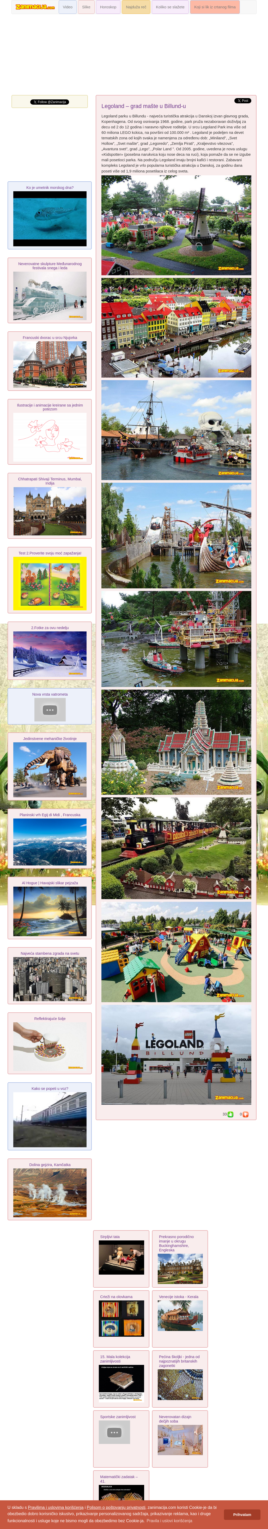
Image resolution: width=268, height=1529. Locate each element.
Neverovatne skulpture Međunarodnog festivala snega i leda (50, 266)
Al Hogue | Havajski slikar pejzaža (50, 883)
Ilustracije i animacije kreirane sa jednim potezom (50, 407)
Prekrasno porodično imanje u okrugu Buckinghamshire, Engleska (176, 1243)
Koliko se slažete (170, 7)
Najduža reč (136, 7)
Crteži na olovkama (116, 1297)
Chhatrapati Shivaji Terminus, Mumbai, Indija (50, 481)
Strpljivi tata (110, 1237)
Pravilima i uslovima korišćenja (55, 1507)
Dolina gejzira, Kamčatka (50, 1165)
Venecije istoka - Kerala (178, 1297)
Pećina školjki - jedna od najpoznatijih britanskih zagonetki (179, 1361)
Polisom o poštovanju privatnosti (116, 1507)
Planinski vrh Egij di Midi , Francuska (50, 815)
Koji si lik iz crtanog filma (215, 7)
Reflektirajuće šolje (50, 1019)
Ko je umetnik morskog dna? (50, 188)
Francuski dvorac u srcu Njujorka (50, 338)
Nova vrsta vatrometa (50, 694)
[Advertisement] (134, 55)
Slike (86, 7)
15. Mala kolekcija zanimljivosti (115, 1359)
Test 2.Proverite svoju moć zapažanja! (50, 553)
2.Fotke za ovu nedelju (50, 628)
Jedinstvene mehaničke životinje (50, 739)
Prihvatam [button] (242, 1515)
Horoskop (108, 7)
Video (67, 7)
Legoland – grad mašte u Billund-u (143, 106)
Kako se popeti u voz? (50, 1088)
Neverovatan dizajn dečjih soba (175, 1419)
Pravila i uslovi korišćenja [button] (169, 1521)
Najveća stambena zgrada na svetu (50, 953)
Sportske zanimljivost (118, 1417)
